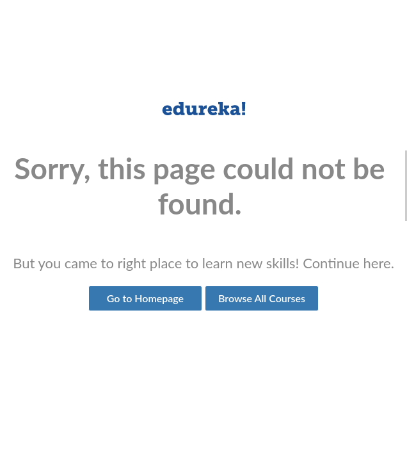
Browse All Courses (261, 298)
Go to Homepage (145, 298)
